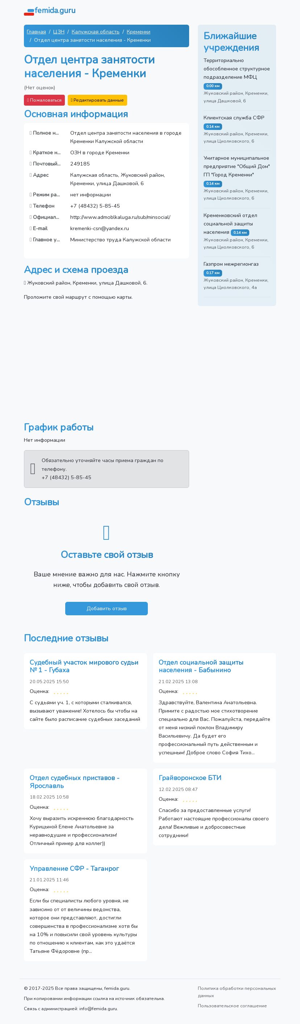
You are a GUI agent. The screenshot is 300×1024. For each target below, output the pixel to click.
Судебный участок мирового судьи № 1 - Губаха (84, 666)
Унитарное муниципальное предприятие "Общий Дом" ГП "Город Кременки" (237, 166)
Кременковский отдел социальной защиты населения (230, 224)
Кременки (138, 31)
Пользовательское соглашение (232, 1006)
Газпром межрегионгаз (231, 264)
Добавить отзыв (107, 608)
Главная (36, 31)
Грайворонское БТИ (190, 778)
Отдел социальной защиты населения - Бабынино (201, 666)
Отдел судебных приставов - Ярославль (75, 782)
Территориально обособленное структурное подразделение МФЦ (237, 69)
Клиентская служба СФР (234, 117)
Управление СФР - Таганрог (74, 868)
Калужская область (96, 31)
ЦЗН (58, 31)
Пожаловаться (44, 100)
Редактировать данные (97, 100)
